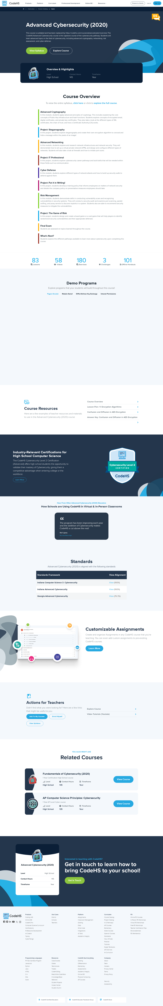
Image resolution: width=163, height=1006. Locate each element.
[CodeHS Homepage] (11, 3)
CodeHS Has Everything (86, 958)
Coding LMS (29, 917)
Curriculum (31, 9)
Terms (106, 972)
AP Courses (107, 925)
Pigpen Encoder (53, 294)
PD (131, 914)
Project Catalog (109, 920)
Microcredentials (136, 931)
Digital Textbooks (109, 947)
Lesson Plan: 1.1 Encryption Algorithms (113, 407)
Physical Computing (84, 977)
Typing (27, 936)
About (106, 961)
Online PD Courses (136, 917)
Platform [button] (40, 3)
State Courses (108, 931)
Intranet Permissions (108, 294)
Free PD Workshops (137, 925)
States (54, 963)
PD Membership (135, 933)
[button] (29, 3)
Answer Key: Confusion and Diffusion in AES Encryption (113, 418)
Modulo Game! (67, 294)
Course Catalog (43, 9)
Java (26, 969)
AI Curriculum (108, 952)
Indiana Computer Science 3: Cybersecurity (57, 582)
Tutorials (107, 944)
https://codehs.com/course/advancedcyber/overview (86, 33)
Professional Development (33, 931)
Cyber (53, 9)
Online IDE (28, 920)
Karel (27, 980)
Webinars (54, 980)
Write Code (81, 928)
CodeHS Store (106, 1000)
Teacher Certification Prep (138, 928)
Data (79, 925)
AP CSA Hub (108, 950)
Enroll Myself (57, 716)
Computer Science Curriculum (34, 925)
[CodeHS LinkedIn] (10, 922)
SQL (26, 977)
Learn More (19, 480)
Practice (106, 942)
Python (27, 966)
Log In (149, 3)
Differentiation (82, 963)
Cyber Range (29, 939)
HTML (27, 972)
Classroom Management (85, 920)
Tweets (54, 969)
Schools (54, 920)
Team (106, 963)
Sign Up (157, 3)
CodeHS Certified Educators (48, 1000)
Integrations (81, 931)
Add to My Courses (36, 716)
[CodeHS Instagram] (7, 922)
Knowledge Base (57, 977)
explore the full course (105, 103)
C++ (26, 974)
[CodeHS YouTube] (13, 922)
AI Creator (28, 933)
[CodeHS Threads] (20, 922)
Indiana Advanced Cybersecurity (52, 589)
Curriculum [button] (53, 3)
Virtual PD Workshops (137, 923)
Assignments (82, 917)
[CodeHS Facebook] (4, 922)
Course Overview (113, 401)
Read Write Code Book (59, 974)
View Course (123, 779)
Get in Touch (74, 880)
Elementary (107, 928)
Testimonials (55, 966)
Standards (107, 936)
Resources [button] (102, 3)
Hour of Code (108, 939)
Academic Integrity (83, 936)
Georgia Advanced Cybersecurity (52, 596)
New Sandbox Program (33, 961)
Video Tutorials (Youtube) (112, 714)
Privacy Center (108, 969)
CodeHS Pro (29, 923)
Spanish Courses (109, 933)
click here (78, 103)
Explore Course (61, 50)
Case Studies (56, 961)
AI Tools (80, 933)
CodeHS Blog (56, 972)
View (111, 582)
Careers (106, 966)
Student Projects (57, 982)
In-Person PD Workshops (138, 920)
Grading (80, 923)
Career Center (56, 985)
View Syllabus (37, 50)
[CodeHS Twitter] (17, 922)
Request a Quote (138, 3)
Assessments (82, 969)
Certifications (29, 928)
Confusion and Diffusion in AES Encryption (113, 412)
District (54, 917)
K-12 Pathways (108, 923)
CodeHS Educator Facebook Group (81, 1000)
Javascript (28, 963)
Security (106, 981)
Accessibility (108, 984)
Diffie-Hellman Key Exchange (86, 294)
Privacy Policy (108, 974)
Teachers (54, 923)
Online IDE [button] (89, 3)
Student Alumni (56, 988)
